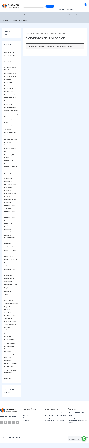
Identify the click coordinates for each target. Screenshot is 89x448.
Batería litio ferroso (10, 88)
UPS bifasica (8, 342)
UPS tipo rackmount (10, 369)
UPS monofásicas (10, 348)
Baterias (7, 101)
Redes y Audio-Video (10, 20)
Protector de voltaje (10, 262)
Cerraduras (8, 132)
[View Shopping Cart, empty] (85, 6)
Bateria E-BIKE (8, 92)
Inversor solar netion (10, 169)
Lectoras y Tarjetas (10, 187)
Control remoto (9, 138)
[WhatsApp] (1, 427)
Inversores (7, 173)
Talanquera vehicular (11, 309)
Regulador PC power (11, 287)
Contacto (69, 9)
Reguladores (8, 296)
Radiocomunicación (10, 265)
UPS (5, 338)
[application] (18, 15)
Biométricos (8, 104)
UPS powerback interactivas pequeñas (9, 362)
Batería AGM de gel (10, 73)
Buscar (50, 6)
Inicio (60, 3)
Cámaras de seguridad (30, 15)
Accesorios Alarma (10, 49)
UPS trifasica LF (9, 372)
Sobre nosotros (70, 3)
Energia (82, 15)
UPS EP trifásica (9, 345)
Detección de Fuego (10, 142)
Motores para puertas (11, 15)
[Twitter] (13, 427)
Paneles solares (9, 259)
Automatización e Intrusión (66, 15)
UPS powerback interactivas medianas (9, 354)
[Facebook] (5, 427)
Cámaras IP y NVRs (10, 128)
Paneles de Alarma (10, 249)
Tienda (61, 9)
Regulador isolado (10, 278)
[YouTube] (17, 427)
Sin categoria (8, 305)
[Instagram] (9, 427)
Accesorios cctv (9, 52)
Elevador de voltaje (10, 151)
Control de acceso (48, 15)
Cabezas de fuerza (10, 107)
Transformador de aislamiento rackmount (10, 332)
